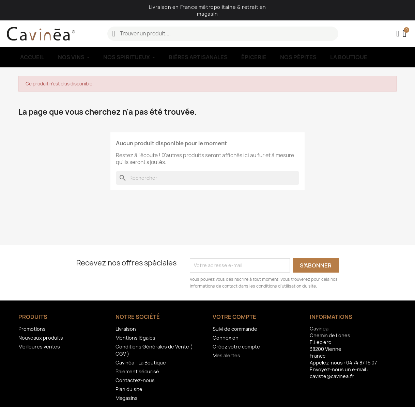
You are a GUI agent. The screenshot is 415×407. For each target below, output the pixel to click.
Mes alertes (226, 355)
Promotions (32, 329)
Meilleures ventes (39, 346)
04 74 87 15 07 (361, 362)
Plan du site (129, 389)
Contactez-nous (135, 380)
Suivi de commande (235, 329)
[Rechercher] (207, 178)
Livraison (126, 329)
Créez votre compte (236, 346)
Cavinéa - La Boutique (141, 362)
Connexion (226, 338)
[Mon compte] (398, 33)
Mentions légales (135, 338)
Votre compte (234, 317)
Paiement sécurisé (137, 371)
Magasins (127, 398)
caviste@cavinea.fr (332, 376)
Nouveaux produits (40, 338)
